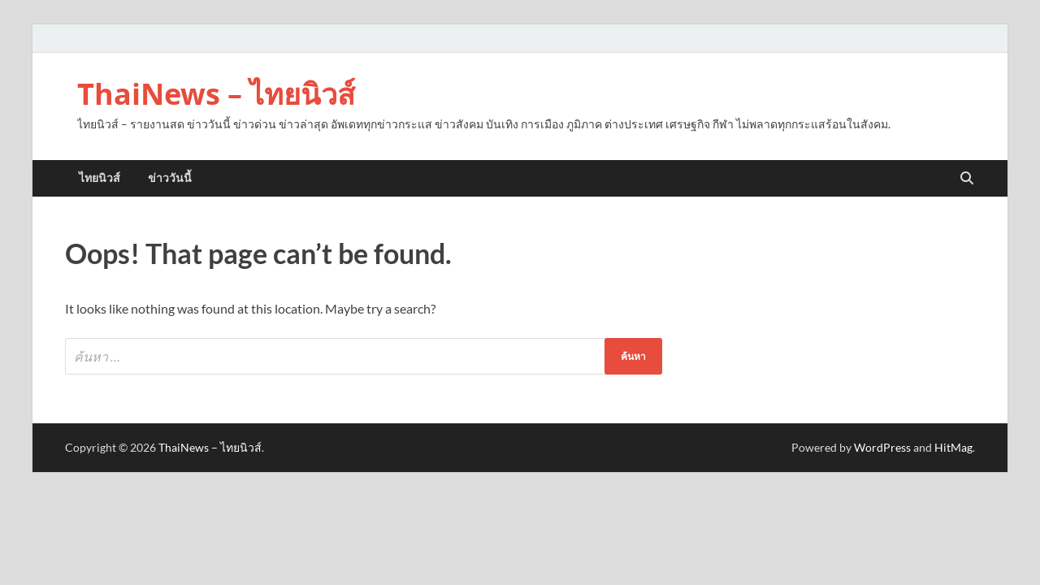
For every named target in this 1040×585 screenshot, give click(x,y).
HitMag (953, 447)
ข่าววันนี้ (170, 177)
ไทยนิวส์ (99, 177)
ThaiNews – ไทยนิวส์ (216, 94)
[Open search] (967, 178)
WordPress (882, 447)
